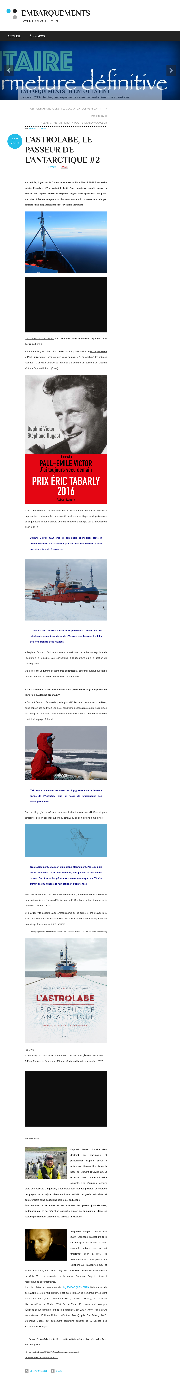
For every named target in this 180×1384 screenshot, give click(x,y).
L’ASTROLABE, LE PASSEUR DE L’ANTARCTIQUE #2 (62, 150)
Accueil (14, 36)
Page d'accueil (99, 115)
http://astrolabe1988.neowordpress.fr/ (41, 1357)
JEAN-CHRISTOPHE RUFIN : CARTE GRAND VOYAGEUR (75, 122)
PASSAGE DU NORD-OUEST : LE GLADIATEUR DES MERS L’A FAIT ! (66, 108)
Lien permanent (36, 1371)
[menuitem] (16, 36)
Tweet (52, 166)
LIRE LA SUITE (58, 924)
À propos (37, 36)
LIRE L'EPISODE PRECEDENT (39, 339)
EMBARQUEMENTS (55, 12)
